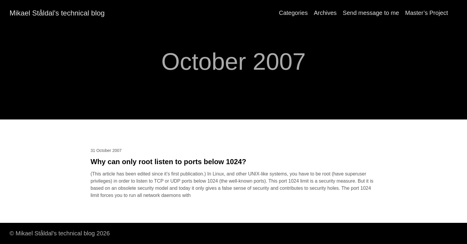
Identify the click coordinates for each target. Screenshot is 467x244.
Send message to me (371, 13)
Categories (293, 13)
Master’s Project (426, 13)
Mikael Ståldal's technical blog (57, 13)
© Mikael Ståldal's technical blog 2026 (60, 233)
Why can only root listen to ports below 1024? (168, 162)
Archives (325, 13)
